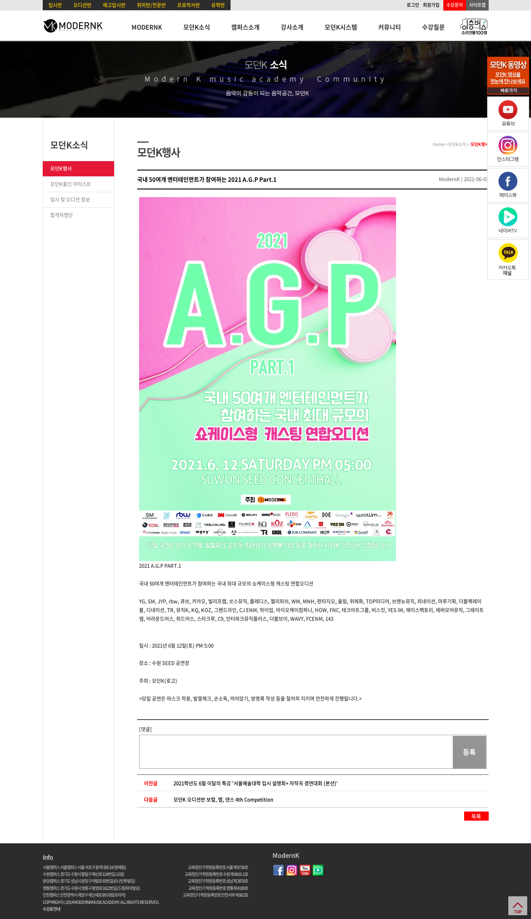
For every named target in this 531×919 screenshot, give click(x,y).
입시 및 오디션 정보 (70, 199)
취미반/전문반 (151, 4)
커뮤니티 (389, 26)
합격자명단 (61, 214)
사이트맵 (477, 5)
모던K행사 (61, 168)
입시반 (55, 4)
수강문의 (454, 5)
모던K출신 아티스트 (70, 183)
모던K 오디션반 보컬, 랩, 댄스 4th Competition (223, 799)
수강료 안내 (51, 909)
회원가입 (431, 5)
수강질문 (433, 26)
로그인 (413, 5)
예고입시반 (114, 4)
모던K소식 (196, 26)
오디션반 (82, 4)
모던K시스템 (341, 26)
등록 (469, 752)
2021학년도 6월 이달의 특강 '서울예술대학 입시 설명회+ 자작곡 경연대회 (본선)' (255, 783)
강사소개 (292, 26)
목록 (476, 816)
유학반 (218, 4)
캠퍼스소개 (245, 26)
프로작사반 (188, 4)
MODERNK (147, 26)
